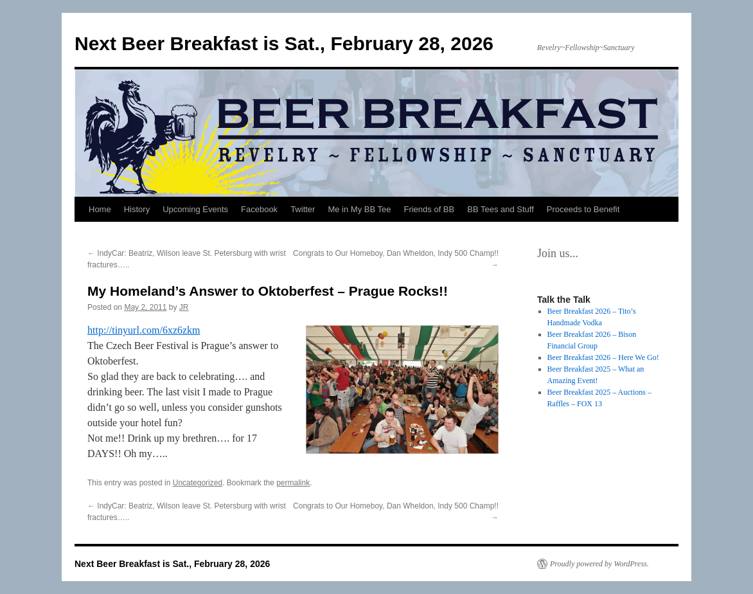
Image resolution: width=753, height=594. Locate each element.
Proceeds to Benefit (583, 209)
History (137, 209)
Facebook (259, 209)
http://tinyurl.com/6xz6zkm (143, 330)
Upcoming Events (195, 209)
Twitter (302, 209)
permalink (293, 482)
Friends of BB (428, 209)
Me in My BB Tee (359, 209)
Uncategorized (197, 482)
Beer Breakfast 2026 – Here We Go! (603, 357)
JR (184, 307)
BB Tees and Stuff (500, 209)
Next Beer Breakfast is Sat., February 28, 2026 (284, 43)
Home (100, 209)
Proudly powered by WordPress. (599, 563)
